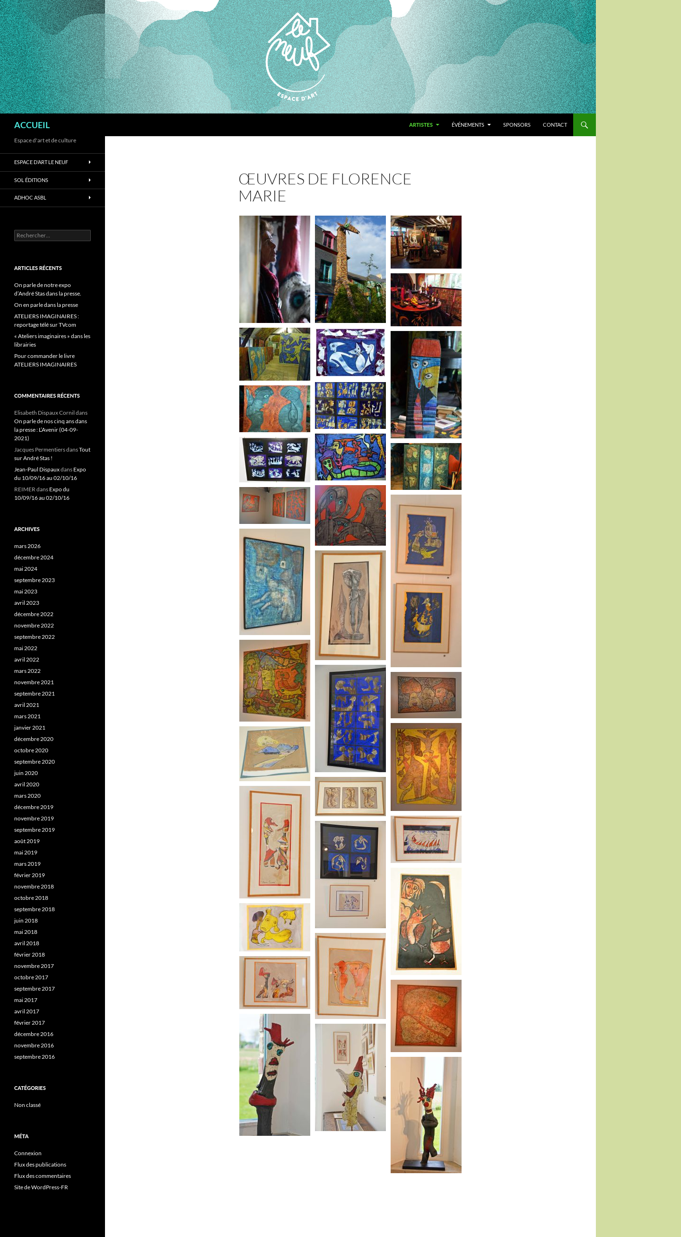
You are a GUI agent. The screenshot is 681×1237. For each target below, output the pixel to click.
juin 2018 (26, 920)
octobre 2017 (31, 977)
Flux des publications (40, 1164)
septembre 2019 (34, 829)
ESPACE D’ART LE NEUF (41, 162)
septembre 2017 (34, 988)
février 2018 (29, 954)
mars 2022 (27, 670)
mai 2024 (25, 568)
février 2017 (29, 1022)
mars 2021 (27, 716)
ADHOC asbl (30, 197)
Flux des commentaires (42, 1175)
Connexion (28, 1153)
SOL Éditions (31, 180)
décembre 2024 (33, 557)
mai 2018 (25, 931)
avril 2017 (26, 1011)
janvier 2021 (29, 727)
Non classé (27, 1104)
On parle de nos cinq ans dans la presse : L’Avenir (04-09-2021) (50, 430)
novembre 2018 (34, 886)
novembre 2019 (34, 818)
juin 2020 (26, 772)
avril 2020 (26, 784)
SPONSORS (517, 125)
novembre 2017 (34, 965)
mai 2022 (25, 648)
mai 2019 (25, 852)
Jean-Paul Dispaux (37, 469)
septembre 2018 (34, 909)
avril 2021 (26, 704)
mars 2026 (27, 545)
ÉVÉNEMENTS (468, 125)
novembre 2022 (34, 625)
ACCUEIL (32, 125)
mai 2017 (25, 999)
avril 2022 (26, 659)
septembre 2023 (34, 580)
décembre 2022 (33, 614)
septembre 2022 (34, 636)
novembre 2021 (34, 682)
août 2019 (27, 841)
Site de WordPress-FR (41, 1187)
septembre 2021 (34, 693)
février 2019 (29, 875)
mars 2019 (27, 863)
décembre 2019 (33, 806)
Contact (555, 125)
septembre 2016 (34, 1056)
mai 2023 (25, 591)
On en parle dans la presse (46, 304)
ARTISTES (421, 125)
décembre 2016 (33, 1033)
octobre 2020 (31, 750)
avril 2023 (26, 602)
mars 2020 (27, 795)
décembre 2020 (33, 738)
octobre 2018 (31, 897)
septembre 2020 (34, 761)
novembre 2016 (34, 1045)
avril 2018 (26, 943)
